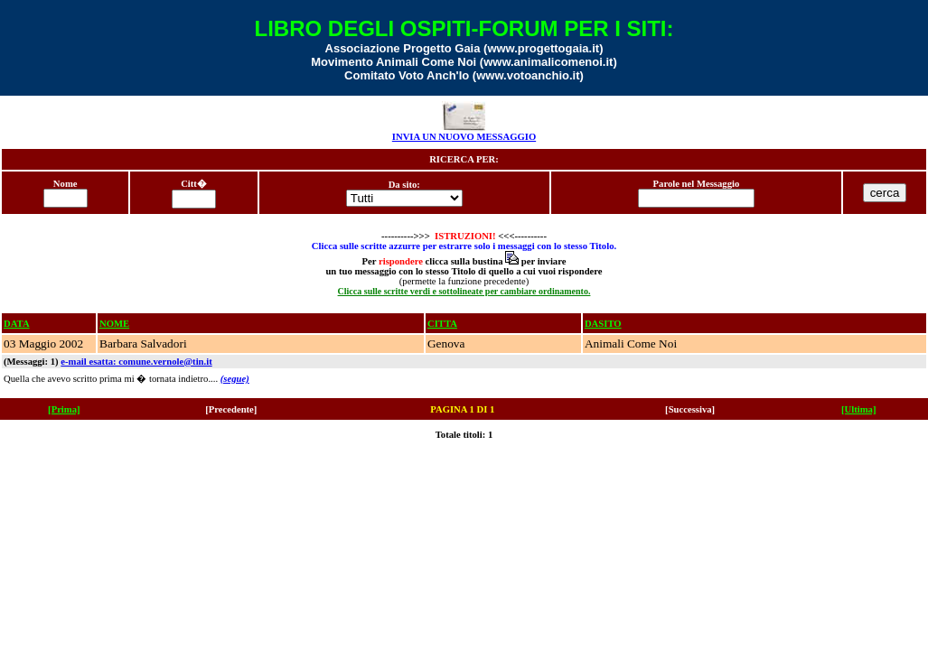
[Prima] (64, 409)
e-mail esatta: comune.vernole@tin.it (136, 362)
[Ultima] (858, 409)
